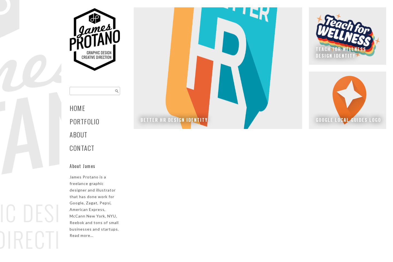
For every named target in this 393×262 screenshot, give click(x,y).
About (79, 134)
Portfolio (85, 121)
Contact (82, 148)
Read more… (81, 235)
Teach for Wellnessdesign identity (341, 52)
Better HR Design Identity (174, 120)
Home (77, 108)
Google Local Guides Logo (348, 120)
